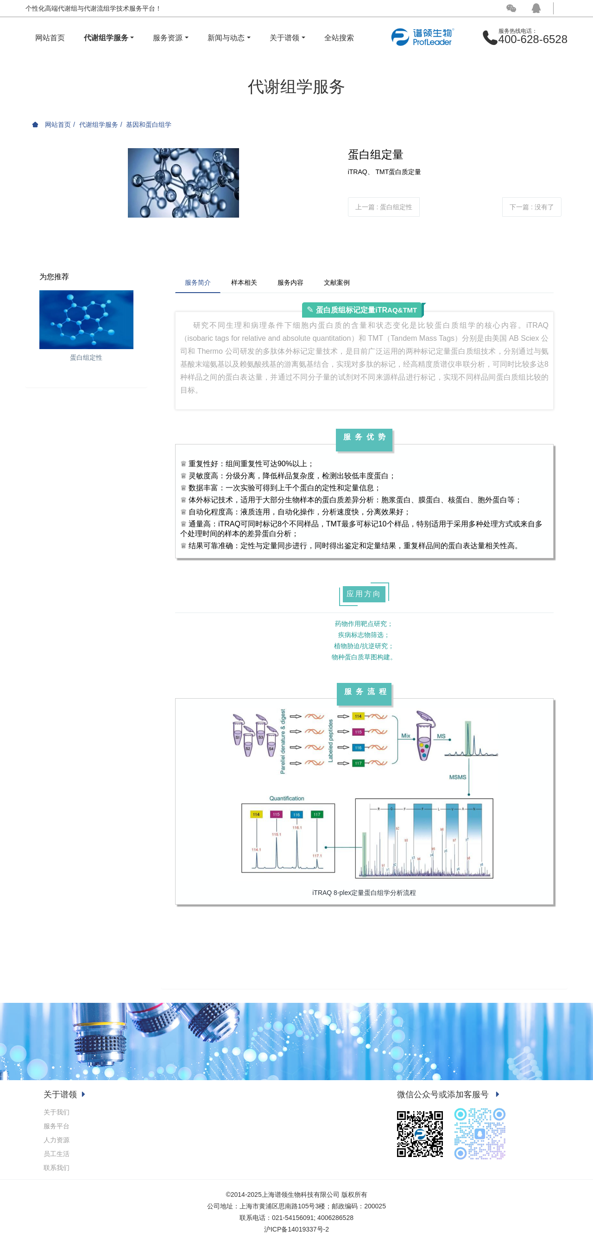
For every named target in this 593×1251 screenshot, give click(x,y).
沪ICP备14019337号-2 (296, 1229)
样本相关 (244, 282)
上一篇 (384, 207)
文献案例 (337, 282)
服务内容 (290, 282)
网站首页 (50, 38)
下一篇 (532, 207)
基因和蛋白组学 (148, 124)
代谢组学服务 (98, 124)
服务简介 (198, 282)
